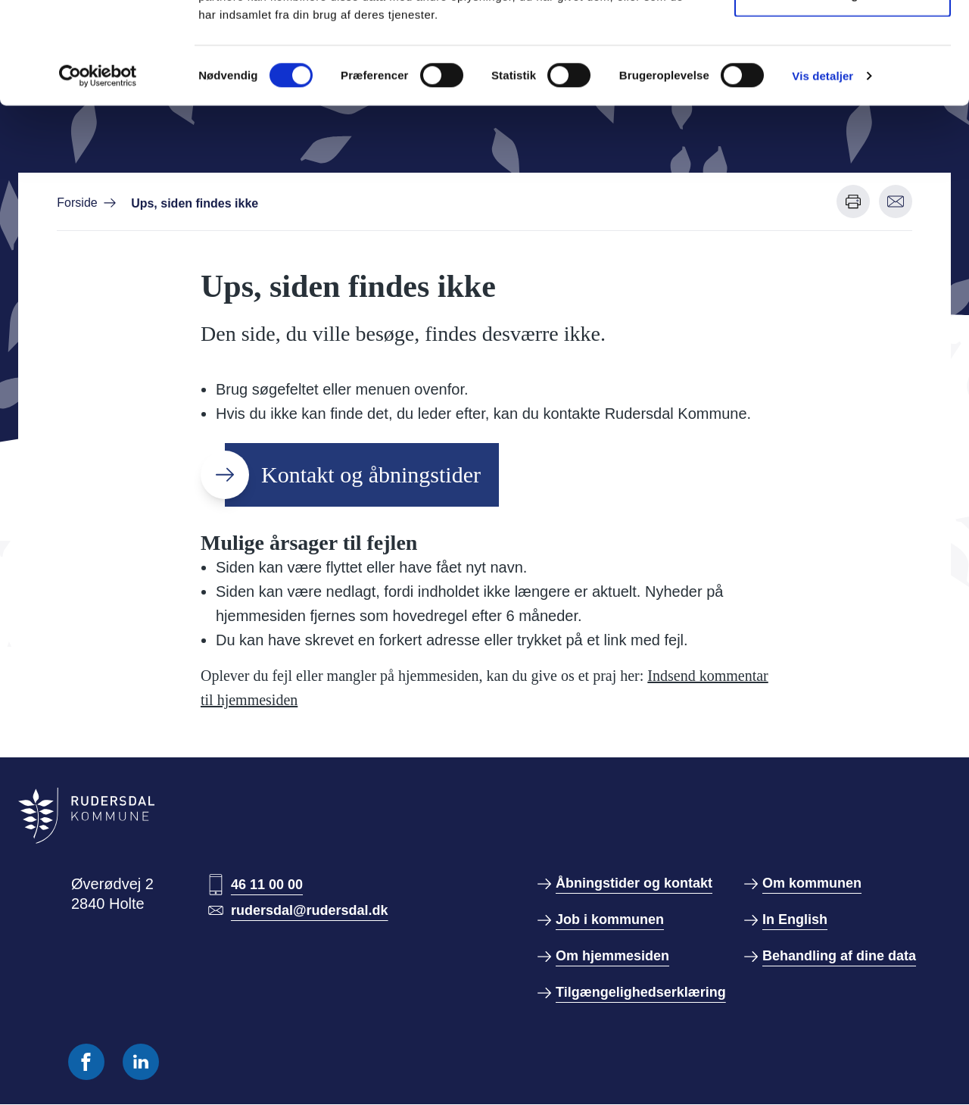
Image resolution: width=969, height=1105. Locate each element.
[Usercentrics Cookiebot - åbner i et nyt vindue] (98, 171)
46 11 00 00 (267, 884)
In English (794, 919)
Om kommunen (812, 883)
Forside (77, 202)
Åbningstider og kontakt (634, 883)
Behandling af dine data (839, 955)
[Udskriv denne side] (853, 201)
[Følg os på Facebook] (86, 1062)
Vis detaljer (822, 170)
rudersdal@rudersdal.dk (309, 910)
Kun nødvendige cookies (842, 89)
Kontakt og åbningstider (371, 474)
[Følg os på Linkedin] (141, 1062)
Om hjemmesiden (612, 955)
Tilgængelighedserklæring (641, 992)
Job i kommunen (610, 919)
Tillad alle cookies (842, 39)
